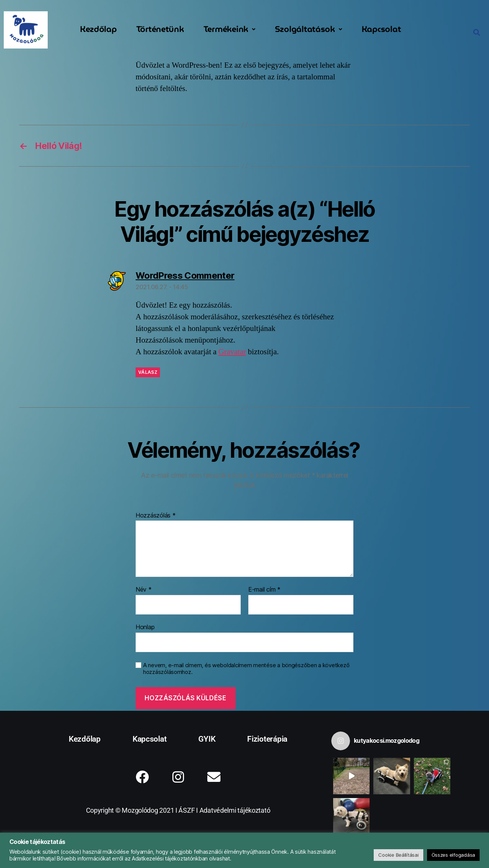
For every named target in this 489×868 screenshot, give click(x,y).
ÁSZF (186, 810)
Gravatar (232, 352)
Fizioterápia (267, 739)
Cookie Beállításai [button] (398, 855)
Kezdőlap (98, 29)
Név (144, 589)
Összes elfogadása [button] (453, 855)
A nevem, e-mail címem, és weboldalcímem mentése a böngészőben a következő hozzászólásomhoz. (246, 669)
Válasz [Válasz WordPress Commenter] (147, 372)
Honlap (145, 627)
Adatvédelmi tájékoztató (234, 810)
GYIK (206, 739)
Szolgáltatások (308, 29)
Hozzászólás (156, 515)
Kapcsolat (381, 29)
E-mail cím (264, 589)
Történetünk (160, 29)
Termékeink (229, 29)
